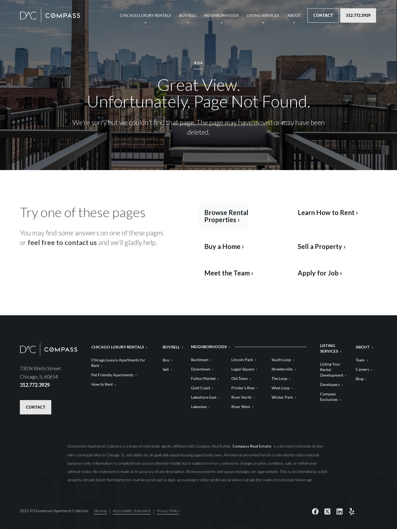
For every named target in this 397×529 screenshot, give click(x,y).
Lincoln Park (242, 359)
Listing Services (263, 17)
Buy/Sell (187, 17)
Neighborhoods (221, 17)
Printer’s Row (243, 387)
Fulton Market (203, 378)
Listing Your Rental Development (331, 369)
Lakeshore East (203, 397)
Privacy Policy (168, 510)
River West (240, 406)
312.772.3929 (358, 15)
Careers (362, 369)
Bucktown (199, 359)
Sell (166, 369)
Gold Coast (200, 387)
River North (241, 397)
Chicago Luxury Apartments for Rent (118, 363)
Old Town (239, 378)
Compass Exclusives (329, 397)
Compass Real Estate (252, 446)
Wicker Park (282, 397)
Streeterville (282, 369)
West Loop (281, 387)
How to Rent (102, 384)
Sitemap (100, 510)
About (294, 17)
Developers (330, 384)
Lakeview (199, 406)
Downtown (200, 369)
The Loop (279, 378)
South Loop (281, 359)
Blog (359, 378)
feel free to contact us (62, 246)
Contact (323, 15)
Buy (166, 360)
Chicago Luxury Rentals (145, 17)
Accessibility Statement (132, 510)
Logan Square (242, 369)
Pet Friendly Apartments (112, 374)
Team (360, 360)
